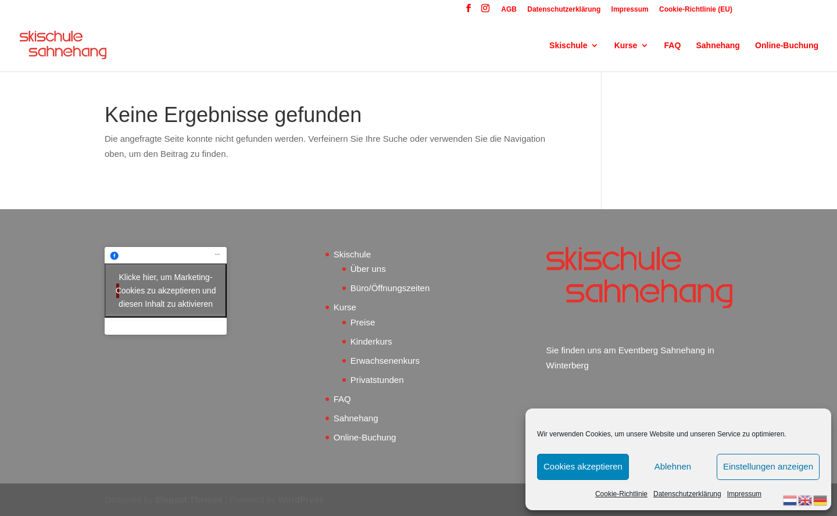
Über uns (368, 269)
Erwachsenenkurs (385, 360)
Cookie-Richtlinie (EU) (695, 9)
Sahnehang (717, 45)
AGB (509, 9)
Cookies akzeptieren (583, 466)
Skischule (568, 45)
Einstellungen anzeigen (768, 466)
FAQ (672, 45)
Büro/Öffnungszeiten (390, 288)
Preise (362, 322)
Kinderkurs (371, 341)
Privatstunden (377, 380)
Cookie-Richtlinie (621, 494)
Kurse (626, 45)
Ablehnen (672, 466)
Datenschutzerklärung (687, 494)
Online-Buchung (786, 45)
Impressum (744, 494)
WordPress (301, 499)
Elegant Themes (189, 499)
